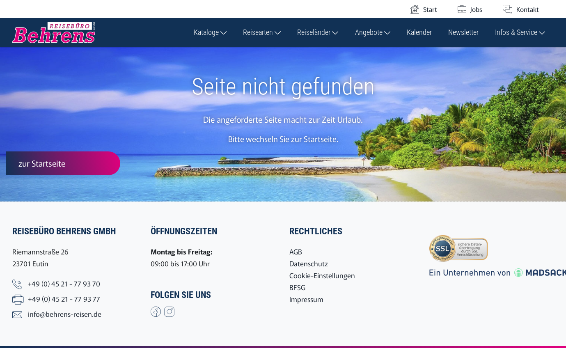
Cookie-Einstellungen (322, 275)
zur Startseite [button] (41, 163)
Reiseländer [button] (317, 32)
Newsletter (463, 32)
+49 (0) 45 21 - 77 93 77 (64, 298)
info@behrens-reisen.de (64, 314)
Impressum (306, 299)
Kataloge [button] (210, 32)
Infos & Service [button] (520, 32)
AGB (295, 251)
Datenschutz (308, 263)
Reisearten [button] (262, 32)
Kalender (419, 32)
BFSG (297, 287)
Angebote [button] (372, 32)
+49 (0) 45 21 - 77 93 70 (63, 283)
